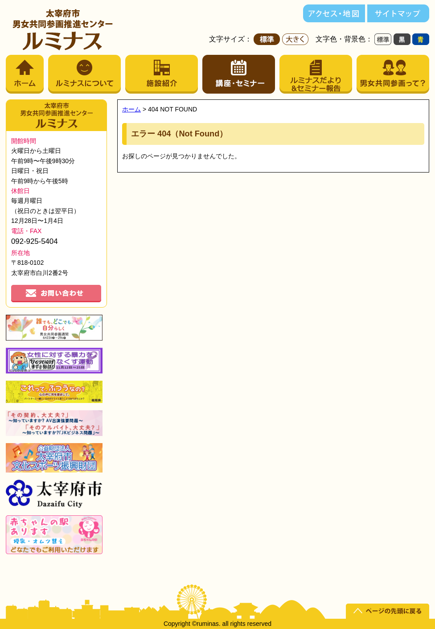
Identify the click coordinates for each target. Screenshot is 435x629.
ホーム (25, 74)
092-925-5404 (34, 241)
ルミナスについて (84, 74)
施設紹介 (161, 74)
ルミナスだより (315, 74)
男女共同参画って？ (393, 74)
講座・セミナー (238, 74)
